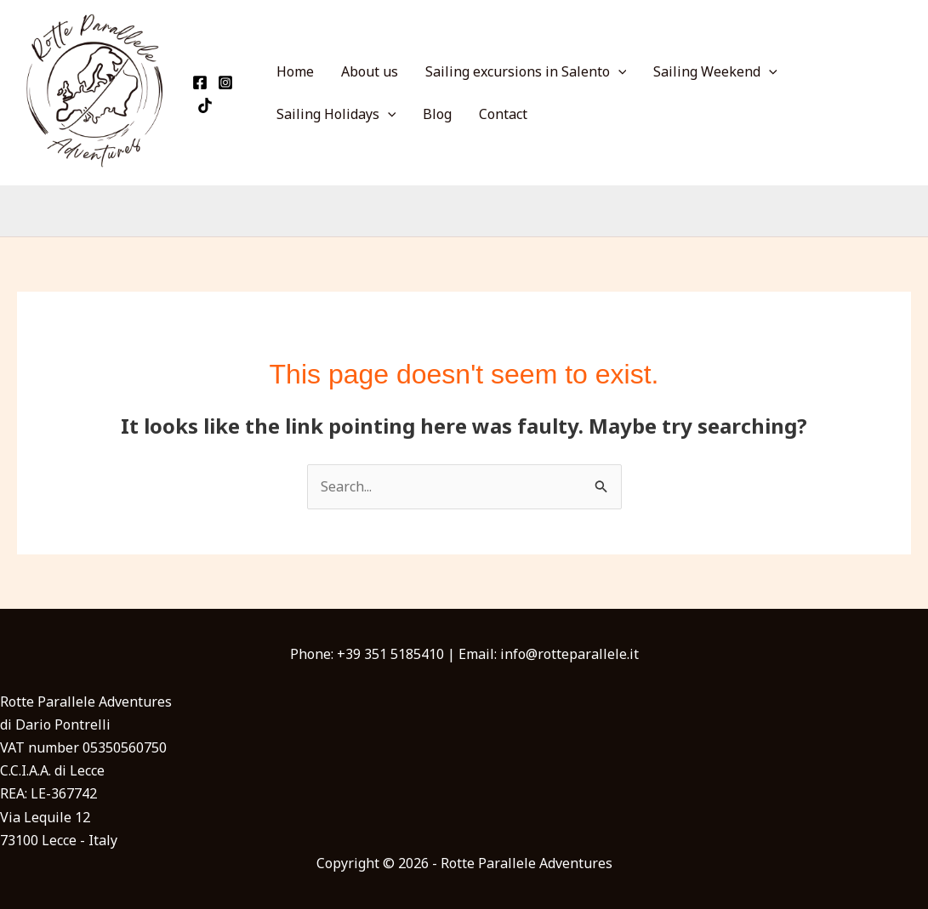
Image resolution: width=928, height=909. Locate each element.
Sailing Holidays (336, 114)
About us (369, 71)
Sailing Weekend (715, 71)
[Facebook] (200, 82)
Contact (503, 114)
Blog (437, 114)
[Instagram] (225, 82)
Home (295, 71)
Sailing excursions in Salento (526, 71)
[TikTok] (205, 105)
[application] (618, 71)
